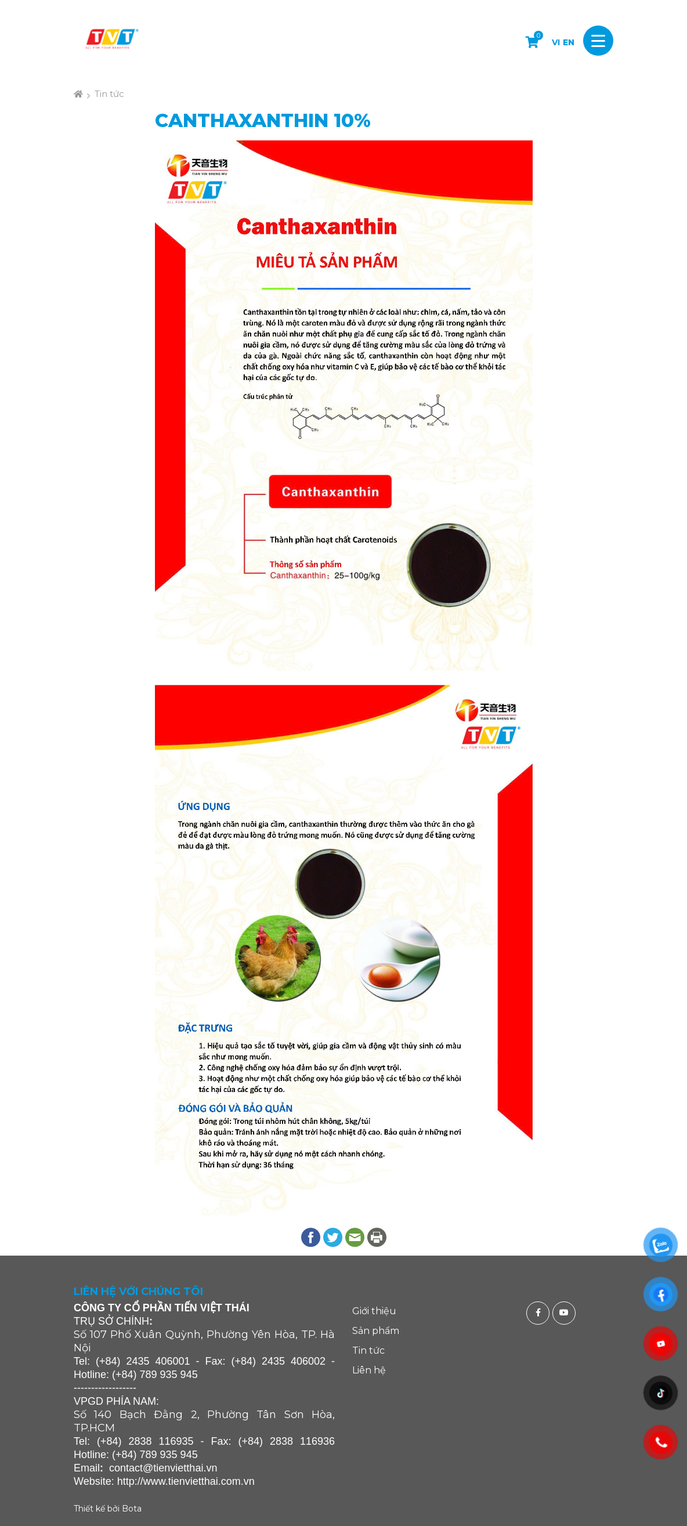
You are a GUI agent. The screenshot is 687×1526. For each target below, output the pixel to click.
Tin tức (109, 93)
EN (568, 42)
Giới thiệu (374, 1311)
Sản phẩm (375, 1330)
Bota (132, 1508)
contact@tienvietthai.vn (163, 1468)
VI (556, 42)
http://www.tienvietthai (167, 1481)
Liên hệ (369, 1370)
